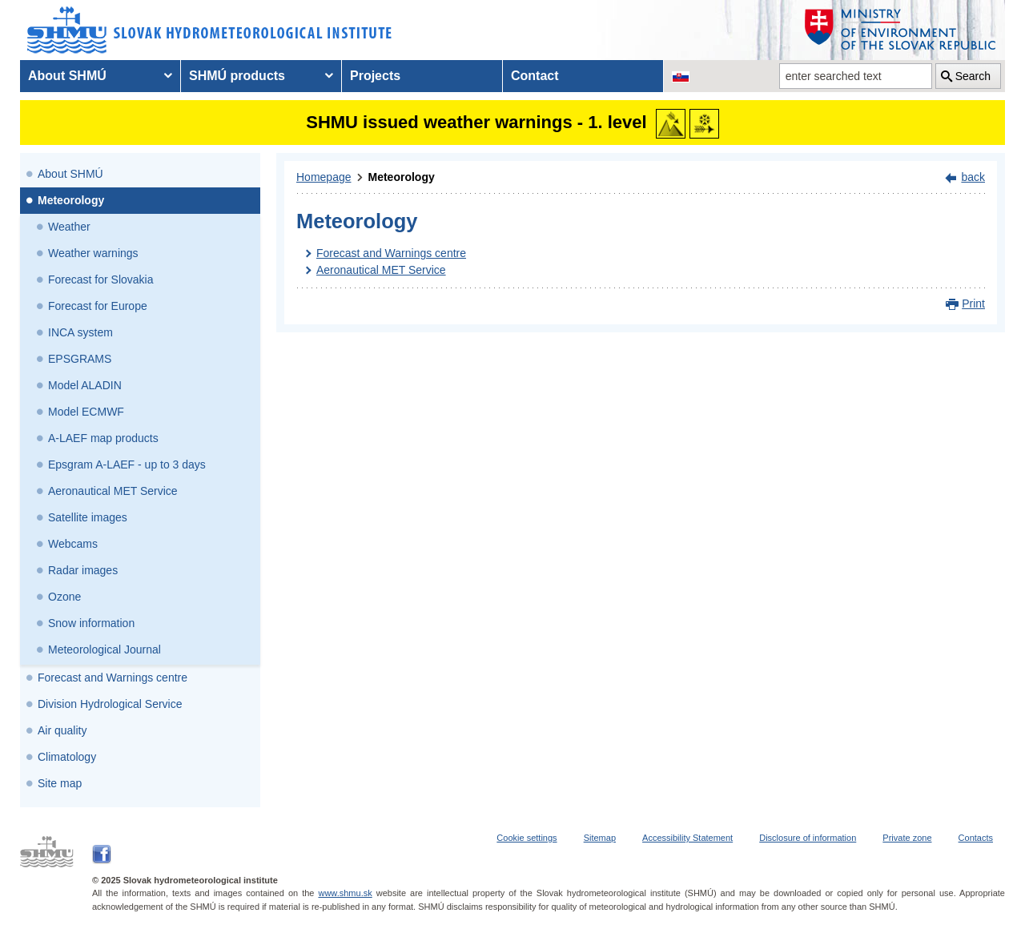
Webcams (73, 543)
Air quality (62, 730)
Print (973, 303)
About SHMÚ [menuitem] (67, 75)
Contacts (976, 837)
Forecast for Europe (97, 306)
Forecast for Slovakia (101, 279)
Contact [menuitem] (535, 75)
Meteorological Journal (104, 649)
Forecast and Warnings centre (112, 677)
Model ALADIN (85, 385)
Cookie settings (526, 837)
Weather (69, 226)
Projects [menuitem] (375, 75)
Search (973, 76)
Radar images (83, 570)
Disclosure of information (807, 837)
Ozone (64, 596)
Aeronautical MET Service (113, 491)
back (973, 177)
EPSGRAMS (79, 358)
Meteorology (71, 200)
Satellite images (87, 517)
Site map (60, 783)
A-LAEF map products (103, 438)
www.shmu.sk (345, 893)
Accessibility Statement (687, 837)
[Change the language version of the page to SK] (680, 76)
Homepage (324, 177)
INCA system (80, 332)
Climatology (67, 756)
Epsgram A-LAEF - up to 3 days (127, 464)
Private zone (906, 837)
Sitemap (600, 837)
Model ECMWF (86, 411)
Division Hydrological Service (110, 704)
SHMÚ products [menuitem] (237, 75)
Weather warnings (93, 253)
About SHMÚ (70, 173)
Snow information (91, 623)
